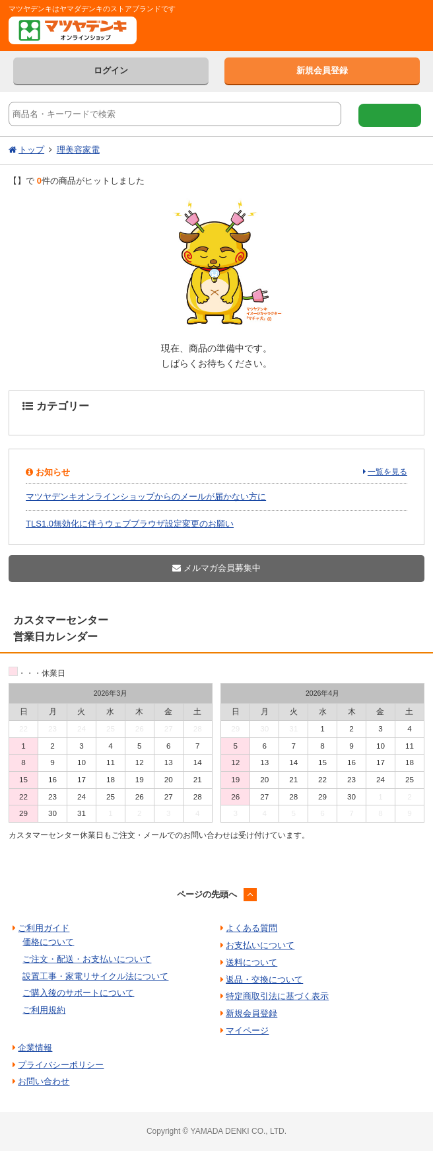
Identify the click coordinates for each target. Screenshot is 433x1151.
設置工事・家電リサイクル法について (95, 976)
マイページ (247, 1030)
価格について (48, 942)
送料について (251, 962)
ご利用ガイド (43, 928)
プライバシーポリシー (61, 1065)
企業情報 (35, 1048)
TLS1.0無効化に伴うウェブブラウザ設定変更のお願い (130, 524)
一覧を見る (387, 471)
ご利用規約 (43, 1010)
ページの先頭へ (207, 894)
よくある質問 (251, 928)
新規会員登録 (322, 70)
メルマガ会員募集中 (216, 568)
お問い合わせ (43, 1081)
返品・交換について (264, 979)
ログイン (111, 70)
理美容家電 (78, 150)
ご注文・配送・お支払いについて (86, 959)
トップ (31, 150)
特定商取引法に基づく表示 (277, 996)
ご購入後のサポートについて (78, 993)
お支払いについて (260, 945)
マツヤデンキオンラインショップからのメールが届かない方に (146, 496)
